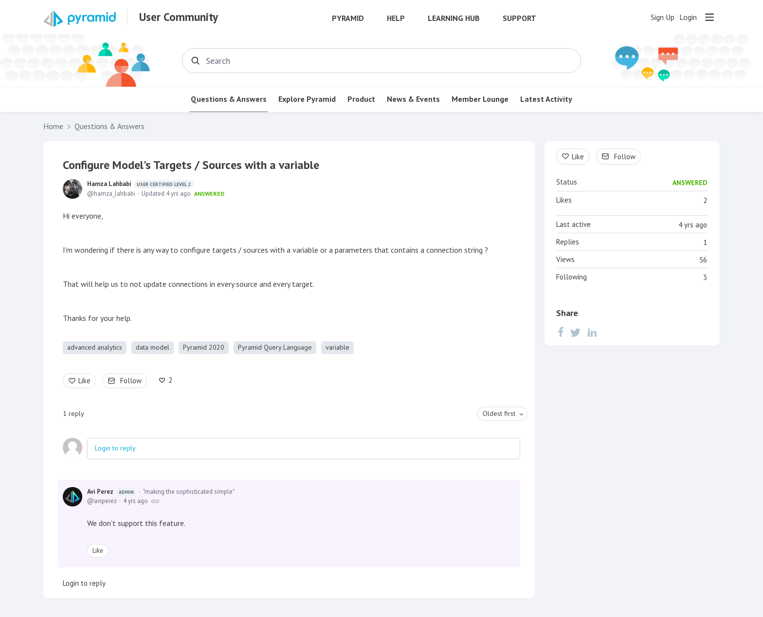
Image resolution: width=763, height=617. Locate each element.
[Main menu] (709, 17)
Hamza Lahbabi (140, 184)
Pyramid (348, 18)
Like (84, 380)
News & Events (413, 99)
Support (519, 18)
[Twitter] (575, 332)
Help (396, 18)
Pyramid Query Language (275, 347)
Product (361, 99)
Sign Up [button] (662, 17)
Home (53, 126)
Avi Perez (112, 491)
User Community (178, 17)
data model (152, 347)
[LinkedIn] (592, 332)
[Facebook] (560, 332)
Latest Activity (546, 99)
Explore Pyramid (307, 99)
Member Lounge (480, 99)
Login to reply (115, 448)
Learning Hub (454, 18)
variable (337, 347)
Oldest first (499, 413)
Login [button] (688, 17)
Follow (131, 380)
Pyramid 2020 (203, 347)
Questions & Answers (229, 99)
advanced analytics (94, 347)
